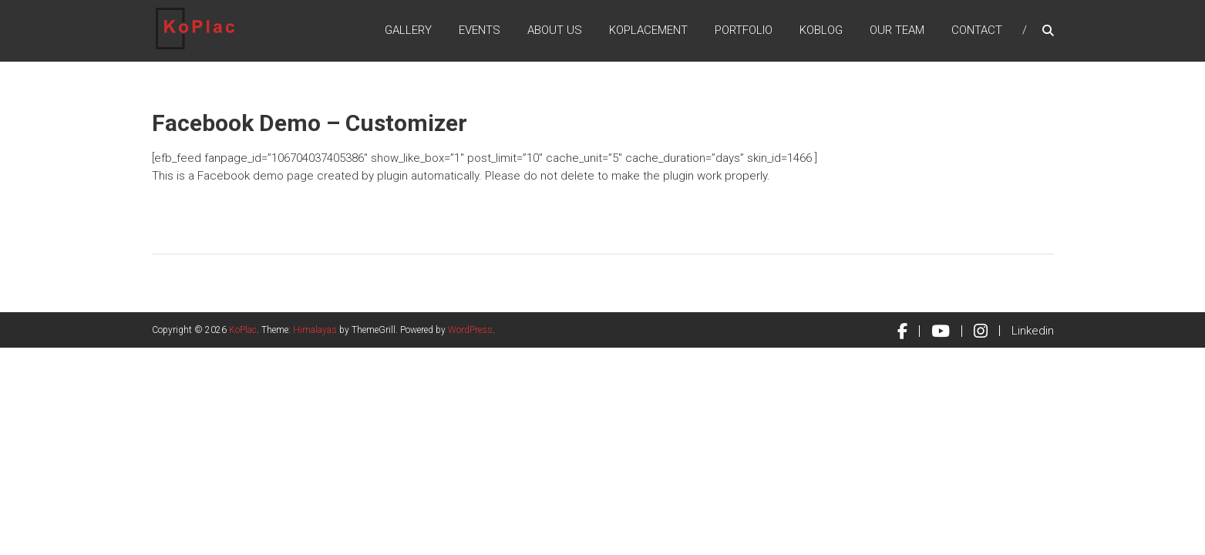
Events (479, 30)
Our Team (897, 30)
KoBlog (821, 30)
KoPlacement (648, 30)
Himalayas (315, 330)
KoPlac (243, 330)
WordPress (470, 330)
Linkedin (1032, 331)
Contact (976, 30)
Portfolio (743, 30)
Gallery (408, 30)
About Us (554, 30)
